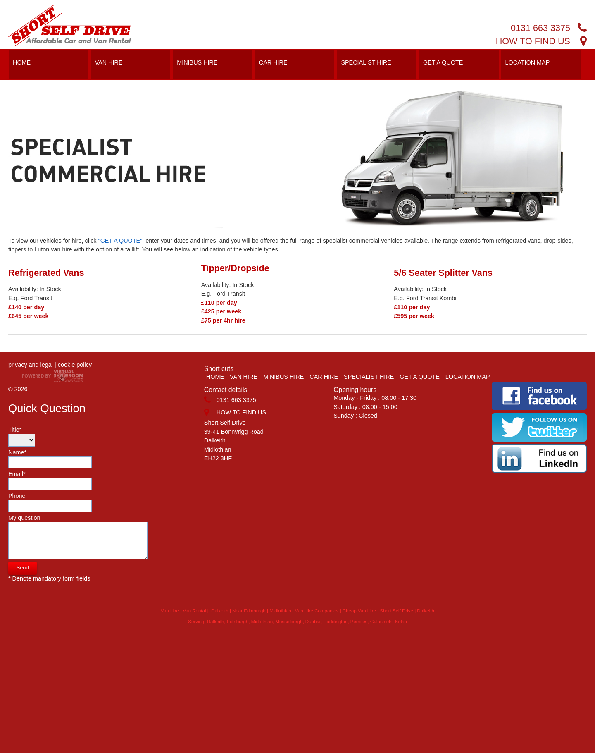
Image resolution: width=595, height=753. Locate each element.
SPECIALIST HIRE (366, 62)
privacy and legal (30, 364)
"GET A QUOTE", (121, 240)
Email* (50, 480)
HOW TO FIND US (533, 41)
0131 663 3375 (540, 28)
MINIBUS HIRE (197, 62)
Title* (21, 436)
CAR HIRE (273, 62)
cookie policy (75, 364)
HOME (22, 62)
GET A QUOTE (443, 62)
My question (78, 536)
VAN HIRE (109, 62)
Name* (50, 459)
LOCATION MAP (527, 62)
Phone (50, 502)
